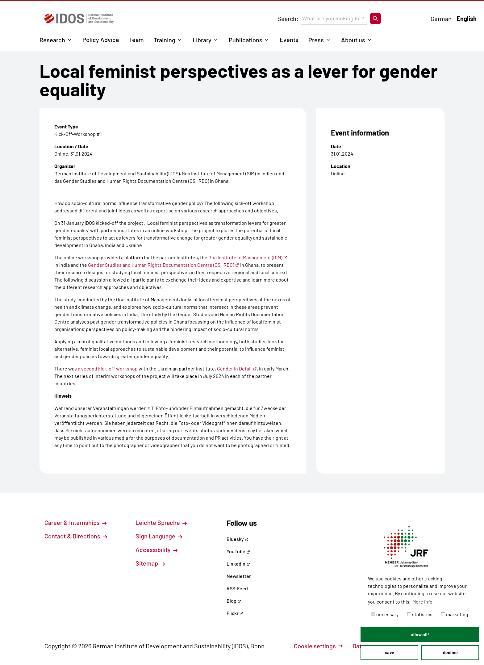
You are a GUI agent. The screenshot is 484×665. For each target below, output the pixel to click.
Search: (287, 18)
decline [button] (450, 652)
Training (164, 40)
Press (316, 40)
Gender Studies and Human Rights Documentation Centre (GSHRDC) (163, 265)
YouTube (238, 551)
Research (52, 40)
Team (136, 39)
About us (353, 40)
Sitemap (150, 563)
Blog (234, 601)
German (441, 18)
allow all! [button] (420, 634)
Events (289, 39)
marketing (454, 614)
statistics (419, 614)
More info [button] (422, 601)
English (467, 18)
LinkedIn (238, 564)
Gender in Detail (237, 368)
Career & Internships (75, 522)
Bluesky (237, 539)
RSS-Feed (237, 588)
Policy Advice (100, 39)
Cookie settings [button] (318, 646)
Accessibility (156, 549)
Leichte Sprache (161, 522)
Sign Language (159, 536)
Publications (245, 40)
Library (202, 40)
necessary (384, 614)
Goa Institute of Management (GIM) (247, 257)
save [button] (389, 652)
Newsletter (239, 576)
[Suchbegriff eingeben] (334, 18)
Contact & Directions (75, 536)
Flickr (235, 613)
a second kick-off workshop (108, 368)
